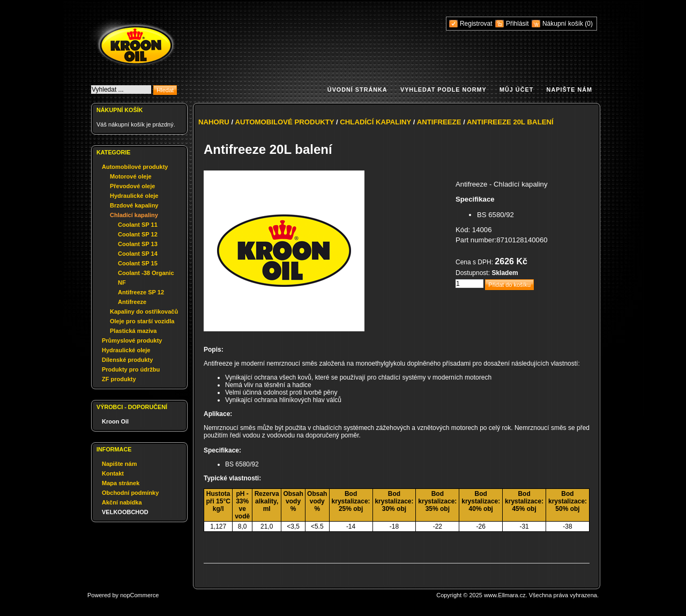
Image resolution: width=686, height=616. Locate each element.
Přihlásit (517, 23)
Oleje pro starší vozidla (142, 321)
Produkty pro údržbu (131, 369)
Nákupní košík (563, 23)
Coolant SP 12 (138, 234)
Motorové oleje (131, 176)
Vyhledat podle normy (443, 89)
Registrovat (476, 23)
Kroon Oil (115, 421)
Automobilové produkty (135, 167)
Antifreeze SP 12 (141, 292)
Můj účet (516, 89)
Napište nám (569, 89)
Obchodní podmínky (130, 492)
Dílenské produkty (127, 360)
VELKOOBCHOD (125, 512)
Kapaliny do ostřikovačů (144, 311)
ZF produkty (119, 379)
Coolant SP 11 (138, 224)
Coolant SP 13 (138, 244)
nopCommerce (139, 595)
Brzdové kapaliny (134, 205)
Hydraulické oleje (134, 195)
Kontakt (113, 473)
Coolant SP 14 (138, 253)
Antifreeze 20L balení (510, 122)
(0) (589, 23)
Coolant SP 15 (138, 263)
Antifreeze (132, 302)
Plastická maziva (133, 331)
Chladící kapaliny (134, 215)
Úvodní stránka (357, 89)
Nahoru (213, 122)
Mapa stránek (120, 483)
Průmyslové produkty (132, 340)
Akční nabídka (122, 502)
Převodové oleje (132, 186)
